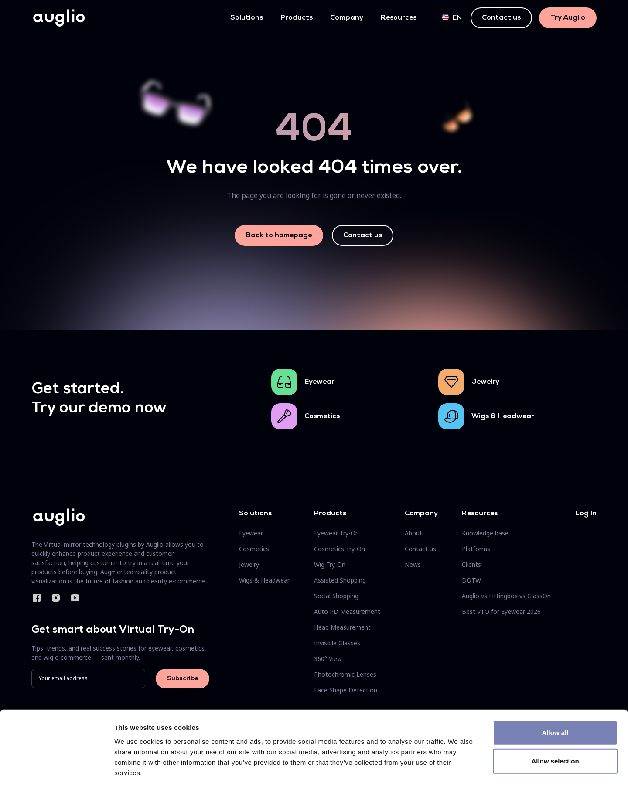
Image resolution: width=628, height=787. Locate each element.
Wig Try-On (329, 564)
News (413, 564)
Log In (586, 513)
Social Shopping (336, 596)
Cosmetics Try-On (339, 549)
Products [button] (296, 17)
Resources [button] (398, 17)
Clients (471, 564)
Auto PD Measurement (347, 611)
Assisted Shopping (340, 580)
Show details (457, 769)
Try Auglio (567, 17)
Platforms (476, 549)
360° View (328, 658)
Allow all (555, 694)
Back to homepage (279, 235)
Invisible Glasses (337, 643)
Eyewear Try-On (336, 533)
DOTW (471, 580)
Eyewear (319, 381)
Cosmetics (322, 416)
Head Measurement (342, 627)
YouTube (75, 598)
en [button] (452, 17)
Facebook (36, 598)
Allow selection (555, 723)
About (413, 533)
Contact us (501, 17)
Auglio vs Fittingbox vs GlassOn (506, 596)
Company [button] (346, 17)
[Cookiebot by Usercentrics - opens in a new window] (56, 770)
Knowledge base (485, 533)
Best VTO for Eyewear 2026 (501, 611)
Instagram (56, 598)
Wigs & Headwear (502, 416)
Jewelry (485, 381)
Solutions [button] (246, 17)
